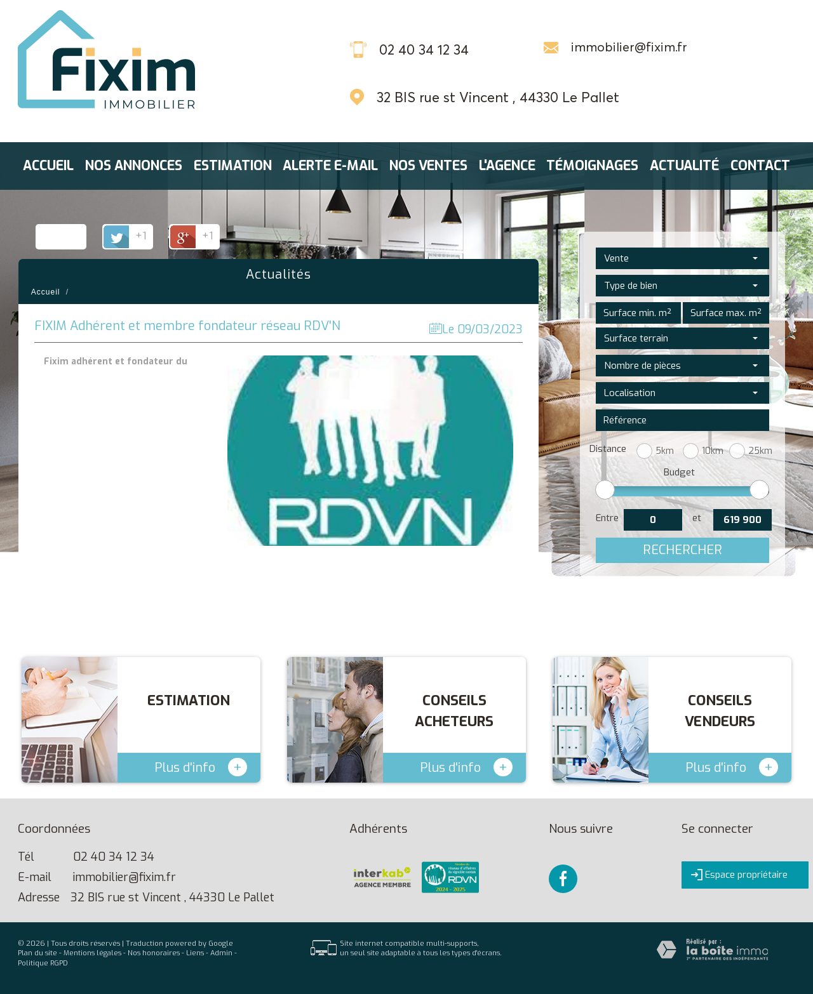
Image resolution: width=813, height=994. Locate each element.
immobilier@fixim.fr (629, 47)
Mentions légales (92, 953)
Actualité (684, 166)
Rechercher (682, 550)
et (696, 518)
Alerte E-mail (330, 166)
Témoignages (592, 166)
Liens (195, 953)
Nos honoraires (154, 953)
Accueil (48, 166)
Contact (760, 166)
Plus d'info (200, 767)
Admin (221, 953)
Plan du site (37, 953)
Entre (607, 518)
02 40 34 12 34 (113, 857)
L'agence (507, 166)
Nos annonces (133, 166)
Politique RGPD (43, 963)
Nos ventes (428, 166)
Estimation (233, 166)
